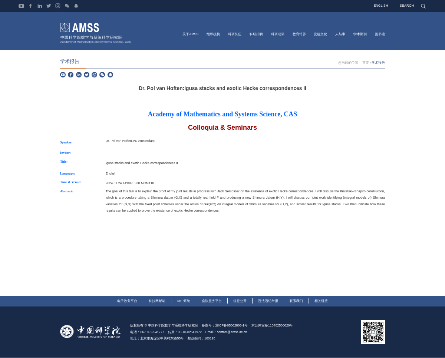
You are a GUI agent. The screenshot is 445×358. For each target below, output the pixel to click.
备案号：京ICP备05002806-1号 (225, 326)
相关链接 (321, 301)
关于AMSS (190, 34)
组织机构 (213, 34)
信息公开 (240, 301)
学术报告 (378, 63)
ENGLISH (382, 5)
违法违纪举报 (268, 301)
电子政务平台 (127, 301)
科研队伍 (234, 34)
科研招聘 (256, 34)
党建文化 (320, 34)
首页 (365, 63)
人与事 (340, 34)
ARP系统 (183, 301)
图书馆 (380, 34)
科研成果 (277, 34)
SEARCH (407, 5)
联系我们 (296, 301)
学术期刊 (360, 34)
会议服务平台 (212, 301)
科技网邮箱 (157, 301)
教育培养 (299, 34)
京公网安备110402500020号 (272, 326)
